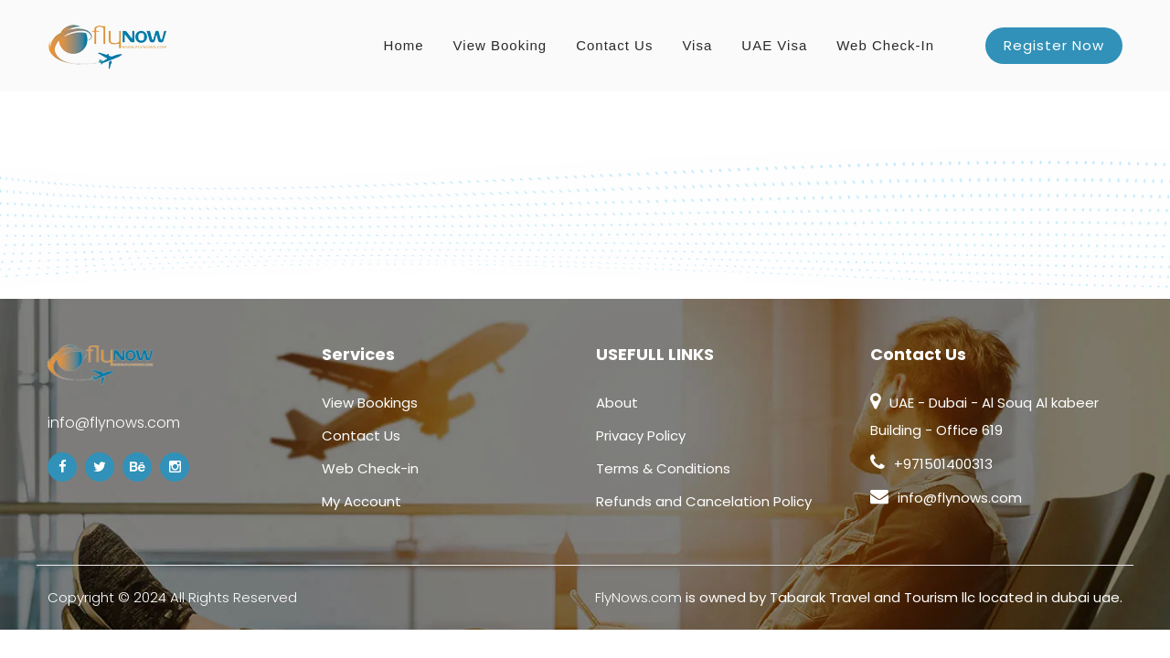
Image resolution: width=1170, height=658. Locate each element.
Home (404, 45)
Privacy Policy (641, 435)
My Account (361, 501)
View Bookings (370, 402)
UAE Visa (774, 45)
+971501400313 (943, 463)
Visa (697, 45)
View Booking (500, 45)
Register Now (1054, 45)
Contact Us (614, 45)
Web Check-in (885, 45)
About (617, 402)
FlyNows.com (638, 597)
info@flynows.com (114, 422)
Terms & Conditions (663, 468)
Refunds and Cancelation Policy (704, 501)
